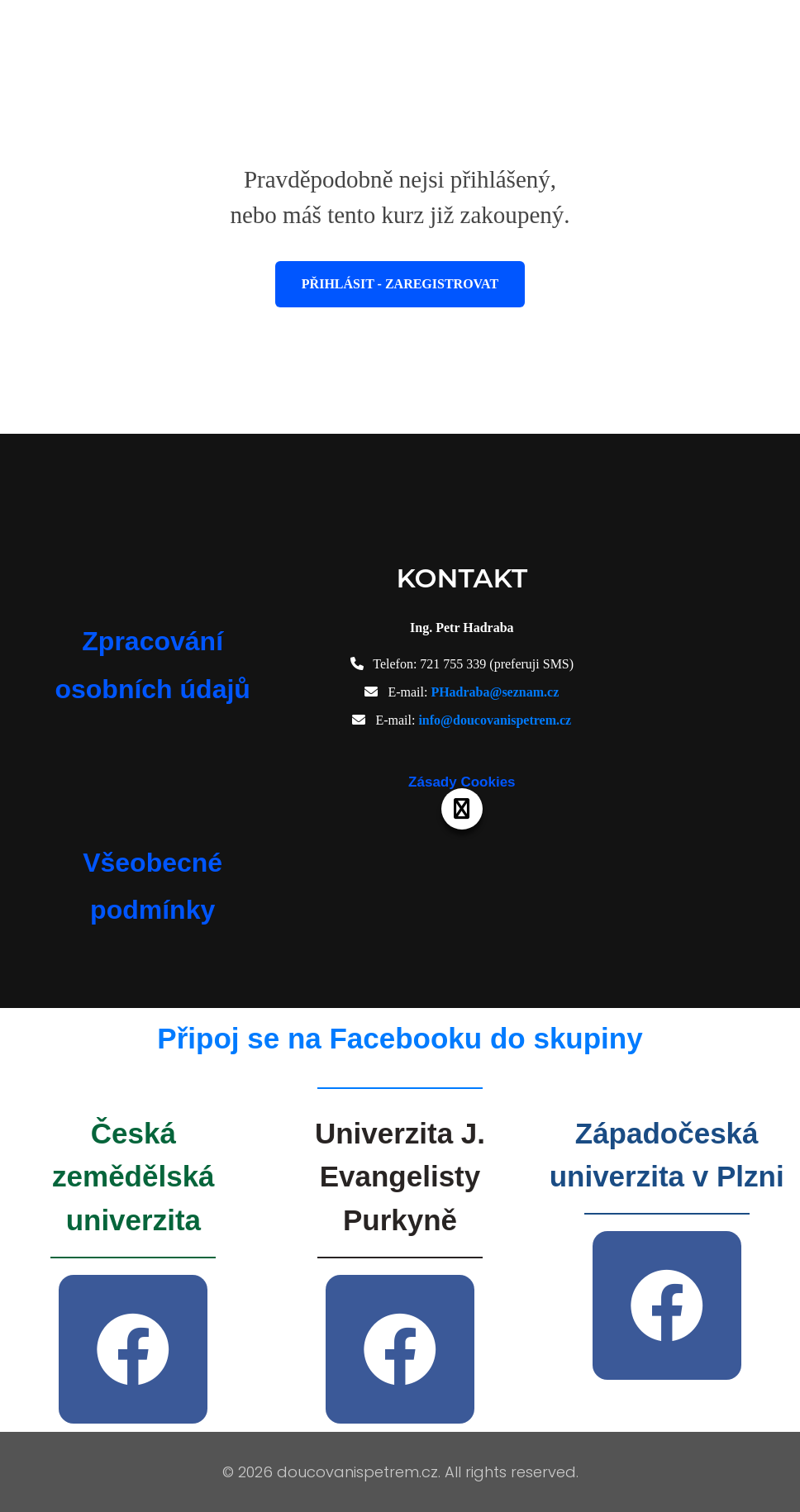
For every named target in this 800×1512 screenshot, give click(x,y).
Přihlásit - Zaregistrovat (400, 284)
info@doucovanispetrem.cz (494, 720)
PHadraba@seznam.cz (495, 692)
